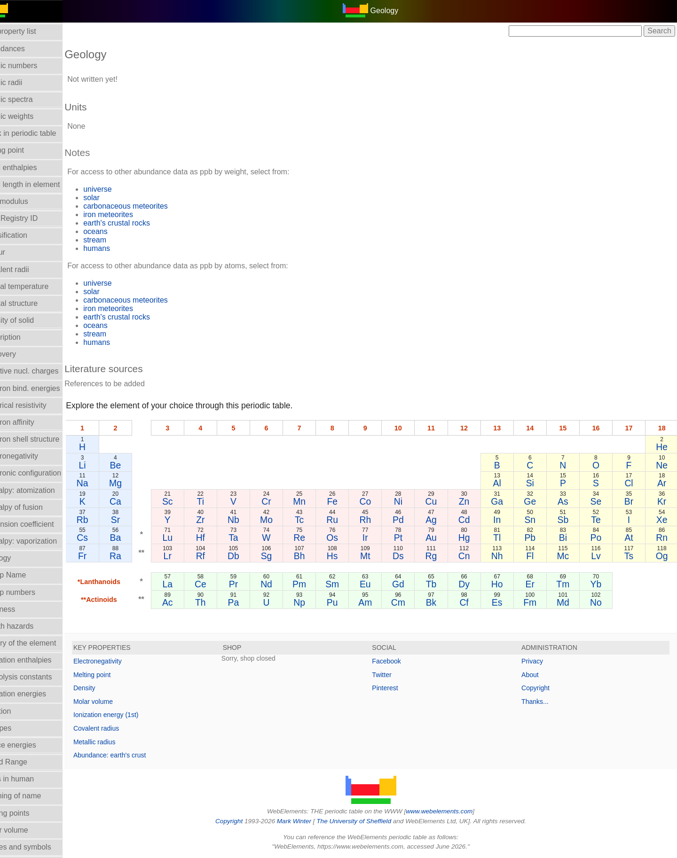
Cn (472, 556)
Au (440, 537)
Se (599, 501)
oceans (117, 231)
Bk (440, 602)
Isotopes (19, 728)
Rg (440, 556)
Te (599, 520)
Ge (535, 501)
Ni (408, 501)
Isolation (19, 711)
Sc (186, 501)
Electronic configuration (44, 473)
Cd (472, 520)
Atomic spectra (30, 99)
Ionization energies (36, 694)
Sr (135, 520)
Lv (599, 556)
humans (118, 248)
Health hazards (30, 626)
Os (345, 537)
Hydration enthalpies (39, 660)
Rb (104, 520)
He (662, 447)
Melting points (28, 813)
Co (377, 501)
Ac (186, 602)
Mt (377, 556)
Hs (345, 556)
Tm (567, 584)
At (630, 537)
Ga (503, 501)
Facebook (397, 661)
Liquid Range (27, 762)
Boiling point (25, 150)
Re (313, 537)
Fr (104, 556)
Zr (218, 520)
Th (218, 602)
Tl (503, 537)
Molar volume (27, 830)
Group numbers (31, 592)
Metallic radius (116, 742)
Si (535, 483)
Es (503, 602)
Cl (630, 483)
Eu (377, 584)
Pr (249, 584)
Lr (186, 556)
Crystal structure (32, 303)
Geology (19, 558)
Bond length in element (43, 184)
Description (24, 337)
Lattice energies (31, 745)
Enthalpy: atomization (41, 490)
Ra (136, 556)
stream (116, 240)
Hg (472, 537)
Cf (471, 602)
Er (535, 584)
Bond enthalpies (32, 168)
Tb (440, 584)
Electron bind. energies (43, 388)
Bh (313, 556)
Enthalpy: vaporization (42, 541)
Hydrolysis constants (39, 677)
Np (313, 602)
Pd (408, 520)
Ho (504, 584)
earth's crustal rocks (138, 223)
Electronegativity (32, 456)
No (599, 602)
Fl (535, 556)
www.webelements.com (450, 811)
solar (113, 198)
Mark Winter (305, 821)
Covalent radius (118, 728)
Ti (217, 501)
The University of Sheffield (366, 821)
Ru (345, 520)
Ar (662, 483)
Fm (535, 602)
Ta (249, 537)
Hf (217, 537)
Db (250, 556)
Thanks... (540, 701)
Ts (630, 556)
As (567, 501)
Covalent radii (28, 269)
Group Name (26, 575)
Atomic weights (30, 116)
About (535, 675)
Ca (136, 501)
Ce (218, 584)
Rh (377, 520)
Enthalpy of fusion (35, 507)
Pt (408, 537)
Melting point (114, 675)
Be (136, 465)
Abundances (26, 49)
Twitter (392, 675)
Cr (281, 501)
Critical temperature (38, 286)
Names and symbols (39, 847)
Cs (104, 537)
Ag (440, 520)
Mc (567, 556)
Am (377, 602)
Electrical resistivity (37, 405)
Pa (250, 602)
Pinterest (396, 688)
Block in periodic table (42, 133)
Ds (408, 556)
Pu (345, 602)
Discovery (21, 354)
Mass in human (30, 779)
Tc (313, 520)
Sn (535, 520)
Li (103, 465)
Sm (345, 584)
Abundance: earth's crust (131, 755)
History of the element (42, 643)
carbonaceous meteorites (147, 206)
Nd (282, 584)
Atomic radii (25, 82)
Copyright (541, 688)
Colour (16, 252)
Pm (313, 584)
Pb (535, 537)
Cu (440, 501)
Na (104, 483)
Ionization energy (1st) (128, 714)
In (503, 520)
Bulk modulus (27, 201)
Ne (662, 465)
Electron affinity (30, 422)
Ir (376, 537)
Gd (408, 584)
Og (662, 556)
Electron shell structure (43, 439)
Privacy (538, 661)
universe (119, 189)
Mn (313, 501)
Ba (136, 537)
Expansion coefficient (40, 524)
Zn (472, 501)
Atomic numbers (32, 66)
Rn (662, 537)
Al (504, 483)
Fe (345, 501)
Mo (281, 520)
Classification (27, 235)
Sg (281, 556)
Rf (217, 556)
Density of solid (30, 320)
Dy (472, 584)
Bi (567, 537)
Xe (662, 520)
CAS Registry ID (32, 218)
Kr (662, 501)
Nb (250, 520)
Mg (135, 483)
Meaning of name (34, 796)
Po (599, 537)
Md (567, 602)
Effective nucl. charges (43, 371)
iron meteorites (130, 214)
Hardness (21, 609)
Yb (599, 584)
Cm (408, 602)
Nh (504, 556)
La (186, 584)
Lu (186, 537)
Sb (567, 520)
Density (106, 688)
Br (630, 501)
